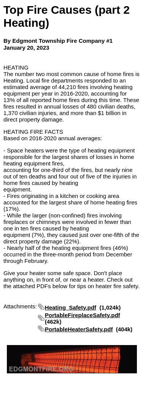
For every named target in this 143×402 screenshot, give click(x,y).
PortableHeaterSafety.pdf (79, 329)
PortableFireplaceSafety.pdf (82, 315)
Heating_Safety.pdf (70, 307)
